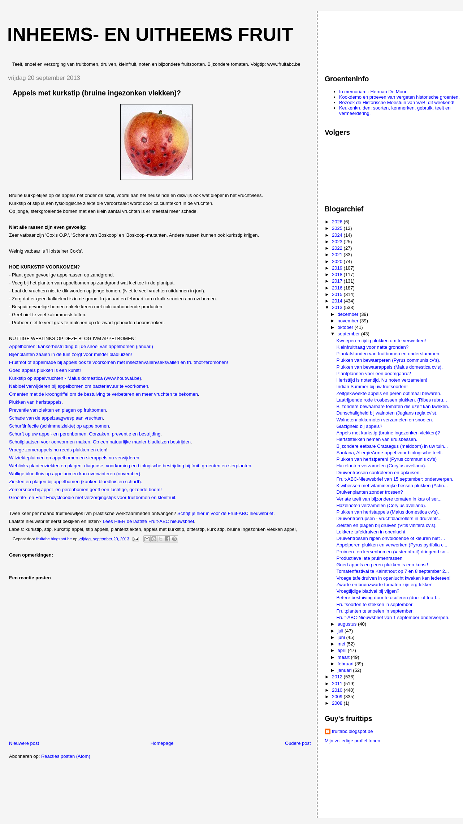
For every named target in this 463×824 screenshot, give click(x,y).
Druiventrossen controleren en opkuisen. (378, 472)
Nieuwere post (24, 743)
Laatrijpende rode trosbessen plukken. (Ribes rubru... (391, 400)
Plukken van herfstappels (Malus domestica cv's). (387, 512)
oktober (346, 327)
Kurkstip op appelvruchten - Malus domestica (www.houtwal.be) (75, 378)
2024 (338, 235)
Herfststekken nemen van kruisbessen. (376, 439)
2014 (338, 301)
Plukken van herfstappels (35, 402)
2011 (338, 683)
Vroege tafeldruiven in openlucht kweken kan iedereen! (393, 578)
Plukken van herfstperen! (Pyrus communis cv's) (386, 459)
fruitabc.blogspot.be (352, 731)
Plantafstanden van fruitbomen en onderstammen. (388, 353)
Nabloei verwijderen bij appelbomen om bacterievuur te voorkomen (78, 386)
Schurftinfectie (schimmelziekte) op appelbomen (59, 426)
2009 (338, 696)
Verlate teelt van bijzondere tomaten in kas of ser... (388, 499)
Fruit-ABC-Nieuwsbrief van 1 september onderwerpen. (392, 617)
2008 (338, 703)
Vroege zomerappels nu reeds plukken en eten (57, 449)
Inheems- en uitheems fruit (150, 34)
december (349, 314)
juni (342, 637)
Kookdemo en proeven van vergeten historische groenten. (399, 97)
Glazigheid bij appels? (359, 426)
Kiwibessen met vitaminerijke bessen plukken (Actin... (392, 485)
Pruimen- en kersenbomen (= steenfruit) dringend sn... (392, 551)
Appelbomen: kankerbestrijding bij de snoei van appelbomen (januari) (81, 346)
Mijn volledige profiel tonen (352, 740)
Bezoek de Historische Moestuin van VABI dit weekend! (396, 102)
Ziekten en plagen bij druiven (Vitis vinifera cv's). (386, 525)
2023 (338, 241)
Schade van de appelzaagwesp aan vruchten (56, 418)
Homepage (162, 743)
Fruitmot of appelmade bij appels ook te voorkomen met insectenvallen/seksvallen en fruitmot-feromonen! (118, 362)
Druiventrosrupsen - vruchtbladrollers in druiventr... (388, 518)
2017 (338, 281)
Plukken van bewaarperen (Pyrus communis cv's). (388, 360)
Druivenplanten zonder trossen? (369, 492)
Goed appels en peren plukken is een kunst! (382, 564)
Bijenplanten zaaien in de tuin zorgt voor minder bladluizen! (70, 354)
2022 (338, 248)
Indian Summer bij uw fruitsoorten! (371, 386)
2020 (338, 261)
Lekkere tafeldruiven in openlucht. (371, 532)
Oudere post (298, 743)
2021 (338, 254)
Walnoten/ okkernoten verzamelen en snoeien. (384, 419)
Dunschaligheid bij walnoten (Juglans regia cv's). (386, 413)
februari (346, 663)
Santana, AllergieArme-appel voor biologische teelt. (389, 452)
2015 (338, 294)
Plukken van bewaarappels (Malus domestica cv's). (389, 367)
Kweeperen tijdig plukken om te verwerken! (381, 340)
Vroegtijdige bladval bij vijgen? (367, 591)
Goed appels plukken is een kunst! (45, 370)
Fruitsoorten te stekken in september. (375, 604)
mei (342, 644)
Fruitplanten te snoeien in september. (375, 611)
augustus (348, 624)
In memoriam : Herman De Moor (372, 91)
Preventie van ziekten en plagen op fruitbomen (57, 410)
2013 (338, 307)
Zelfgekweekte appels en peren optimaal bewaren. (388, 393)
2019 (338, 268)
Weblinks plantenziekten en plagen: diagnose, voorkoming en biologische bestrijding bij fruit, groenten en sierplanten (130, 465)
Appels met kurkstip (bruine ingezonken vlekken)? (388, 432)
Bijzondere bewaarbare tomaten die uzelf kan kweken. (392, 406)
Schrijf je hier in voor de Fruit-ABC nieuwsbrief (225, 513)
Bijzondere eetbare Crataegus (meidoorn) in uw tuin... (392, 446)
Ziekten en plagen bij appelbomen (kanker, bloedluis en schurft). (75, 481)
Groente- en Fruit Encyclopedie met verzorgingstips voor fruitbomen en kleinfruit (92, 497)
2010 (338, 690)
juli (341, 631)
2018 (338, 274)
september (349, 333)
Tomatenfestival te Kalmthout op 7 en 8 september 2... (392, 571)
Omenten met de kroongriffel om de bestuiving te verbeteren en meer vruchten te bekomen (103, 394)
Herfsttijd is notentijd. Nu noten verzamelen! (381, 380)
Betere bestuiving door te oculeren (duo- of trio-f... (388, 597)
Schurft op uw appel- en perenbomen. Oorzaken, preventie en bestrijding (84, 434)
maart (344, 657)
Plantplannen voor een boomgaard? (373, 373)
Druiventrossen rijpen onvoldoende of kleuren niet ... (390, 538)
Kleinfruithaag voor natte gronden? (372, 347)
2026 (338, 221)
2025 (338, 228)
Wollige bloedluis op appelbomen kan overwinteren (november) (74, 473)
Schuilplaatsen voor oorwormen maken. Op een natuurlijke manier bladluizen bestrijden (100, 442)
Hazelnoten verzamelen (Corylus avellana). (381, 465)
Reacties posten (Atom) (65, 756)
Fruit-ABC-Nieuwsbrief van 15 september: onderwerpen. (394, 479)
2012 (338, 676)
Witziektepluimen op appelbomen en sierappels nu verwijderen (74, 457)
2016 (338, 288)
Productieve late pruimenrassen (369, 558)
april (343, 650)
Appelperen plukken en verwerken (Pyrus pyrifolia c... (391, 545)
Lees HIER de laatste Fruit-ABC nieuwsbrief (148, 521)
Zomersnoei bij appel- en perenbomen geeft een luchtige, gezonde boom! (85, 489)
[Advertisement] (357, 39)
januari (345, 670)
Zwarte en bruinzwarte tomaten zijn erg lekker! (384, 584)
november (349, 320)
